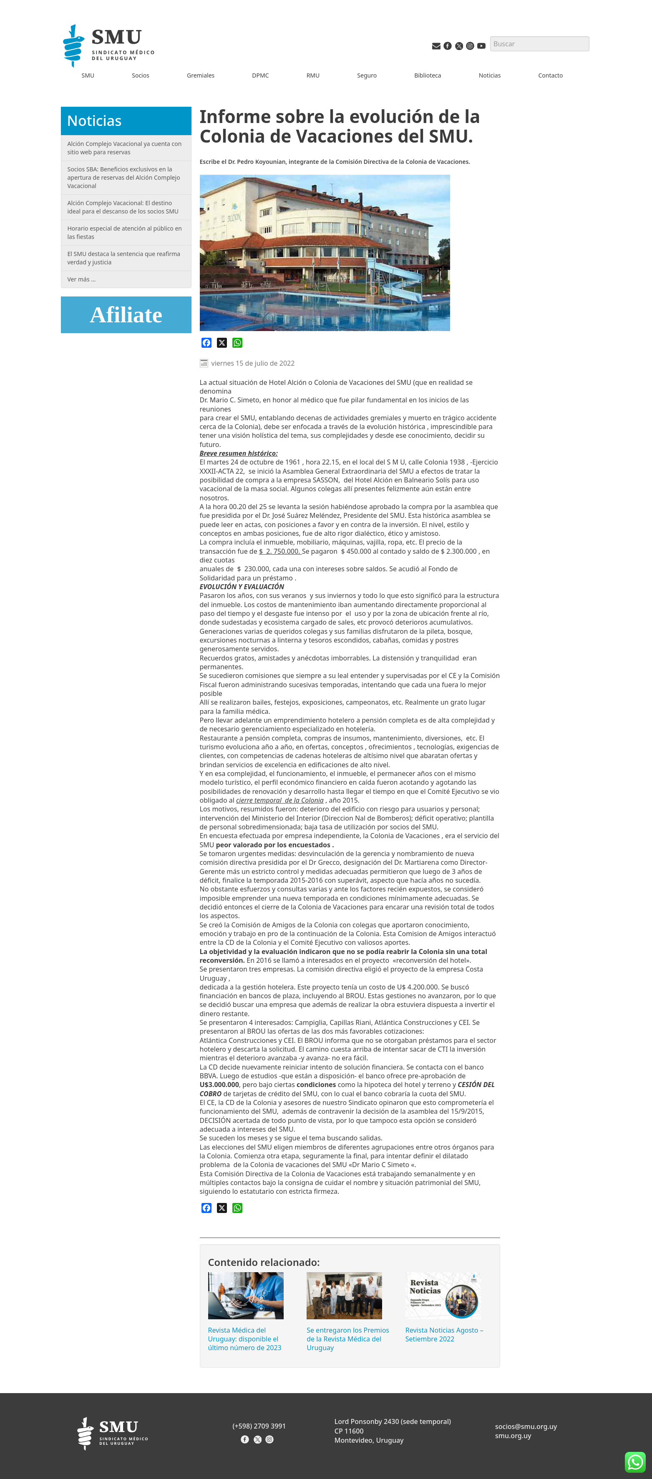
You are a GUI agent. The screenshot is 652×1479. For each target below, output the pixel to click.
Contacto (550, 75)
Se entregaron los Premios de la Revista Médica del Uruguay (348, 1339)
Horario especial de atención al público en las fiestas (125, 232)
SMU (88, 75)
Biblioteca (427, 75)
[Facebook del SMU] (447, 48)
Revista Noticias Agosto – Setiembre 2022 (444, 1334)
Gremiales (200, 75)
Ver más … (82, 279)
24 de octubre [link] (252, 462)
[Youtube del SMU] (481, 48)
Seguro (367, 75)
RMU (313, 75)
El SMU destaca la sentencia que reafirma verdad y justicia (124, 258)
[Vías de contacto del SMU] (436, 48)
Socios (140, 75)
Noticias (490, 75)
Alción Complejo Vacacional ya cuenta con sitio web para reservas (125, 148)
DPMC (260, 75)
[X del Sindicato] (258, 1442)
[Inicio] (110, 47)
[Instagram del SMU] (470, 48)
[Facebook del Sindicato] (246, 1442)
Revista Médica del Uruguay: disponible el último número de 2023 (245, 1339)
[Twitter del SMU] (459, 48)
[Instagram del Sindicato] (270, 1442)
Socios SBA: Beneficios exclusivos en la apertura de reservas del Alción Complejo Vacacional (124, 177)
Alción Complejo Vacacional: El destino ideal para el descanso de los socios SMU (123, 207)
